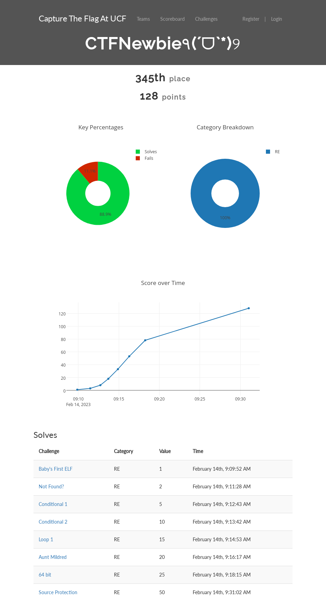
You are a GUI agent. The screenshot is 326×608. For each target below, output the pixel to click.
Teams (143, 19)
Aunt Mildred (53, 557)
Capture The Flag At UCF (82, 18)
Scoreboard (172, 19)
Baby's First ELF (56, 469)
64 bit (45, 575)
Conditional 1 (53, 504)
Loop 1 (46, 539)
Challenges (206, 19)
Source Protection (58, 592)
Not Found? (51, 486)
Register (250, 19)
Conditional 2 (53, 522)
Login (276, 19)
